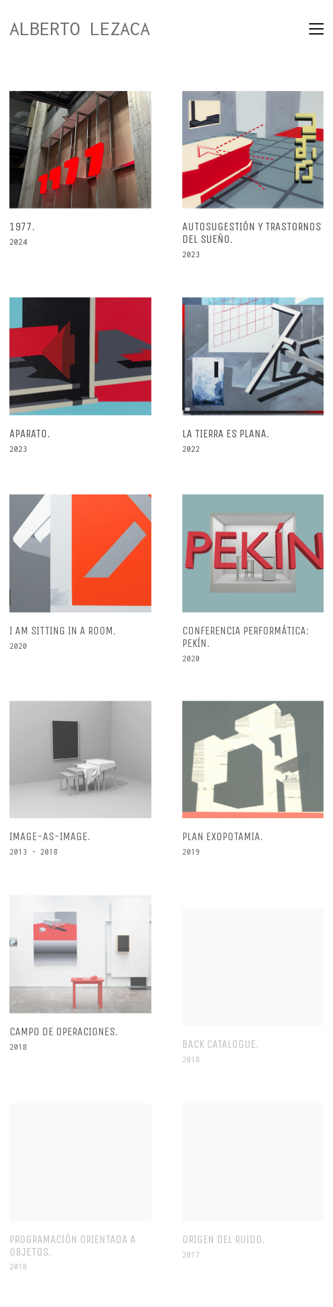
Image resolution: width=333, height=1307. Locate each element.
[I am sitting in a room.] (80, 559)
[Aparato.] (80, 357)
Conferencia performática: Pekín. (245, 643)
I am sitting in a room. (62, 637)
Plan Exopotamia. (222, 843)
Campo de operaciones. (63, 1037)
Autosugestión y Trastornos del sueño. (251, 234)
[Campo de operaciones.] (80, 960)
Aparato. (29, 434)
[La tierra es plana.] (253, 357)
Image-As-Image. (49, 843)
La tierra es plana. (225, 434)
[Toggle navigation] (316, 29)
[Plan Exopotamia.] (253, 765)
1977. (22, 227)
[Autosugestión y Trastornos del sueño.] (253, 150)
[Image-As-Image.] (80, 765)
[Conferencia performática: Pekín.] (253, 559)
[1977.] (80, 150)
